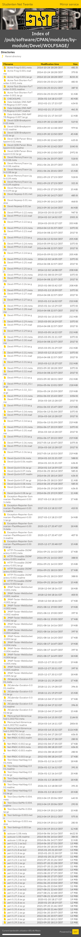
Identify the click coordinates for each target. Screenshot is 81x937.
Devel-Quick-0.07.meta (17, 470)
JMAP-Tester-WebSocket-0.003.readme (18, 631)
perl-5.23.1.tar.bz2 (14, 859)
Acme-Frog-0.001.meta (17, 67)
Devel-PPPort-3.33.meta (18, 395)
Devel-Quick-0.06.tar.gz (17, 467)
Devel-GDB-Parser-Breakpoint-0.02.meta (17, 140)
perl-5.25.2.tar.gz (14, 882)
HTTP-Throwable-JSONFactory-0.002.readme (17, 576)
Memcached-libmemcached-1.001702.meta (17, 717)
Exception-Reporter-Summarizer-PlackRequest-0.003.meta (18, 526)
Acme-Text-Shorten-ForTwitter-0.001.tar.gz (18, 94)
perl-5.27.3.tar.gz (14, 892)
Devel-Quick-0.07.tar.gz (17, 480)
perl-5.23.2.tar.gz (14, 873)
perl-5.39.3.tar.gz (14, 919)
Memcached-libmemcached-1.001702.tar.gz (17, 730)
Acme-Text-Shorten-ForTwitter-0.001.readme (18, 88)
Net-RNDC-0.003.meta (17, 747)
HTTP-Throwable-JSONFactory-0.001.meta (17, 551)
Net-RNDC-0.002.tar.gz (17, 743)
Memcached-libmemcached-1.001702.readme (17, 723)
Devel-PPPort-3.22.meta (18, 212)
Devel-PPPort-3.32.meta (18, 368)
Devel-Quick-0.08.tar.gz (17, 493)
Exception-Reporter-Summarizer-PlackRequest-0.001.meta (18, 499)
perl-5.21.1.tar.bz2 (14, 843)
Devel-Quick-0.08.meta (17, 483)
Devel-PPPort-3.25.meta (18, 259)
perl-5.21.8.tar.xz (14, 856)
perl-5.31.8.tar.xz (14, 902)
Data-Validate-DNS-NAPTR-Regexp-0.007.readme (17, 109)
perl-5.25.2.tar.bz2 (14, 879)
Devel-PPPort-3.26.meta (18, 274)
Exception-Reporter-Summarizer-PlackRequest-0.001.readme (18, 508)
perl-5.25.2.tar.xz (14, 886)
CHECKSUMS (11, 98)
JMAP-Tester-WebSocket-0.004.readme (18, 650)
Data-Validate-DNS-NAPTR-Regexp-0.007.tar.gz (17, 116)
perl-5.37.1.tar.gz (14, 912)
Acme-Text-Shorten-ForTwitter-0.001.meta (18, 82)
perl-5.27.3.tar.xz (14, 896)
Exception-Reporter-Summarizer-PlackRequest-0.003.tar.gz (18, 544)
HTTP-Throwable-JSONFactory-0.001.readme (17, 558)
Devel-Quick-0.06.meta (17, 458)
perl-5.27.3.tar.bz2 (14, 889)
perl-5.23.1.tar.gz (14, 863)
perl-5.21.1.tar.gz (14, 846)
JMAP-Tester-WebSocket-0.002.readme (18, 613)
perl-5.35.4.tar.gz (14, 905)
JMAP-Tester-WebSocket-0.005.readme (18, 668)
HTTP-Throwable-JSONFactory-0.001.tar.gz (17, 564)
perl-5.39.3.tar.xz (14, 922)
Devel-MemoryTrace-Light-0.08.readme (17, 165)
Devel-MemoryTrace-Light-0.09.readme (17, 183)
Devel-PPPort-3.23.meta (18, 228)
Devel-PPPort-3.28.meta (18, 305)
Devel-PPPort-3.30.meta (18, 336)
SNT (75, 931)
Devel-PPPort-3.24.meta (18, 243)
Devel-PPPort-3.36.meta (18, 442)
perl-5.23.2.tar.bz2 (14, 869)
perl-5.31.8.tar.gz (14, 899)
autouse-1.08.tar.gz (15, 840)
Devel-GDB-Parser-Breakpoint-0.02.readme (17, 146)
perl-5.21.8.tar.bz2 (14, 849)
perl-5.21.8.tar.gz (14, 853)
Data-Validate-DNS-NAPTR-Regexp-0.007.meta (17, 103)
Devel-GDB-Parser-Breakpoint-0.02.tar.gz (17, 152)
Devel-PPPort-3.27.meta (18, 290)
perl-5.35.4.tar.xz (14, 909)
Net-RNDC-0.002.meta (17, 734)
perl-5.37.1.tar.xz (14, 915)
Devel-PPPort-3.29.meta (18, 321)
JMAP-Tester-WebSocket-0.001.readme (18, 595)
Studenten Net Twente (17, 4)
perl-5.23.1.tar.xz (14, 866)
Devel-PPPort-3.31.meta (18, 352)
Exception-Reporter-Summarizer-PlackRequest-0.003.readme (18, 535)
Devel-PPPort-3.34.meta (18, 411)
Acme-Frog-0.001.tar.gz (17, 76)
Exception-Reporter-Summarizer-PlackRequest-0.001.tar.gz (18, 517)
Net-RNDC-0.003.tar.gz (17, 756)
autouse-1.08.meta (15, 833)
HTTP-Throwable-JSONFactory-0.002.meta (17, 570)
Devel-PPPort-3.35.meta (18, 427)
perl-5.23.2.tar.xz (14, 876)
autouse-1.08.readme (16, 836)
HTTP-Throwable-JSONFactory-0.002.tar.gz (17, 582)
